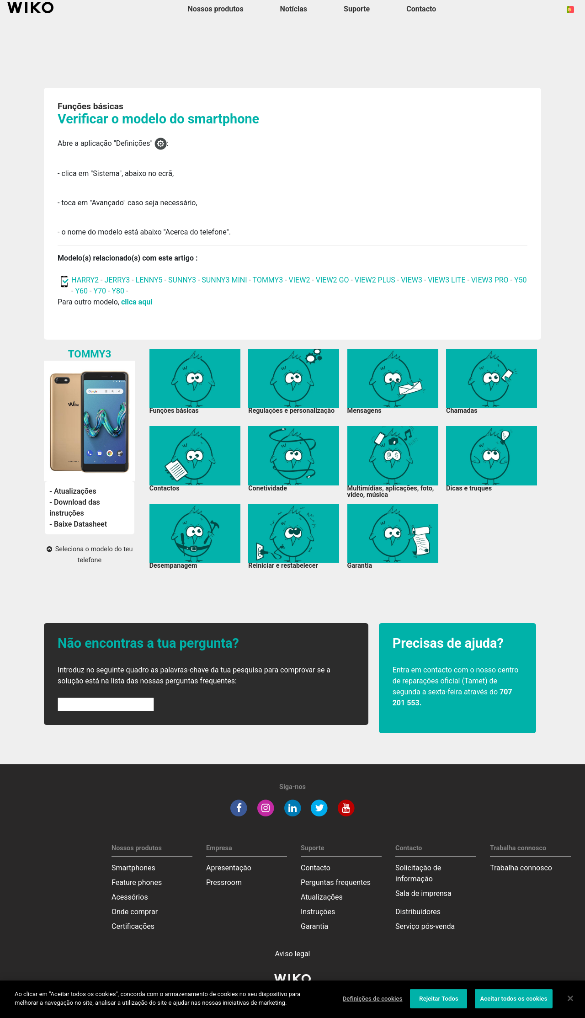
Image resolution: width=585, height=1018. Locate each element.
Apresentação (228, 867)
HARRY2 (85, 280)
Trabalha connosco (521, 867)
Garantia (314, 926)
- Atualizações (72, 491)
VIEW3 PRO (490, 280)
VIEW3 (411, 280)
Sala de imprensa (423, 893)
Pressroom (224, 882)
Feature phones (137, 882)
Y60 (81, 291)
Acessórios (130, 897)
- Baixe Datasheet (78, 524)
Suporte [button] (357, 9)
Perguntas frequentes (336, 882)
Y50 (520, 280)
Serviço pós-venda (425, 926)
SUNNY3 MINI (224, 280)
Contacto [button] (421, 9)
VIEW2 (299, 280)
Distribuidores (418, 911)
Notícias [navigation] (293, 9)
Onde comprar (135, 911)
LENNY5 (149, 280)
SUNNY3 (182, 280)
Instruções (318, 911)
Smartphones (133, 867)
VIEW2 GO (332, 280)
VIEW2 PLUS (375, 280)
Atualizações (322, 897)
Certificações (133, 926)
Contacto (315, 867)
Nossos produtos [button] (216, 9)
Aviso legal (292, 953)
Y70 (99, 291)
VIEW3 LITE (446, 280)
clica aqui (136, 302)
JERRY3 (118, 280)
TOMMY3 (268, 280)
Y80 (118, 291)
